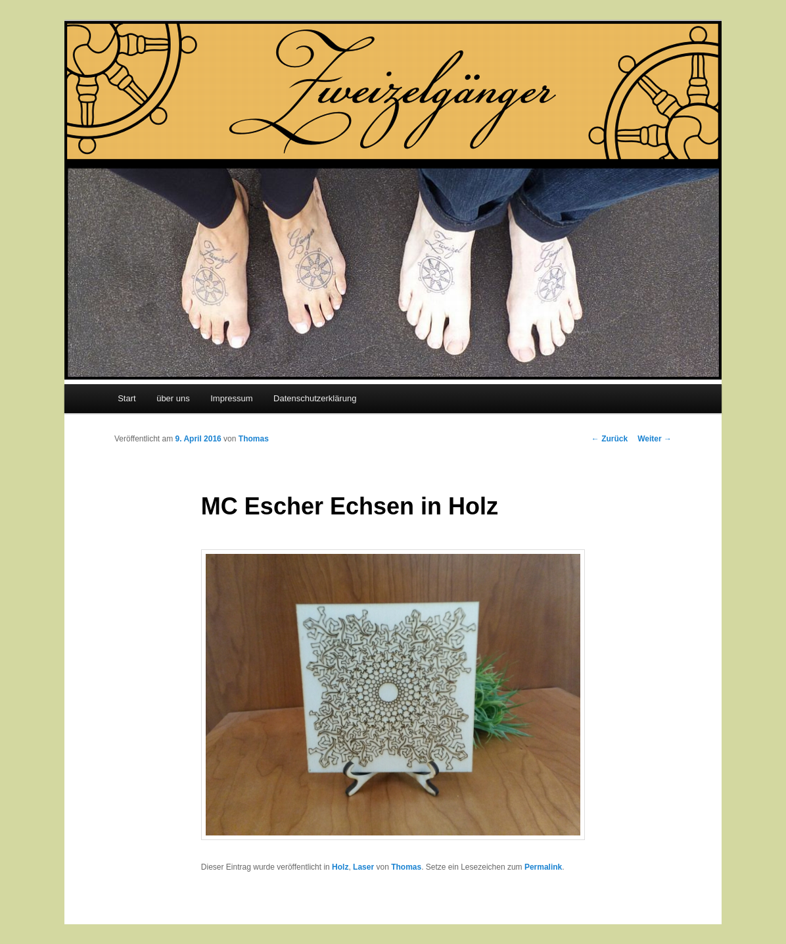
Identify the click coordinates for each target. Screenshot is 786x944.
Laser (363, 867)
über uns (173, 398)
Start (126, 398)
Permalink (543, 867)
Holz (340, 867)
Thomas (254, 438)
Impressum (231, 398)
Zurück (609, 438)
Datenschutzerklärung (314, 398)
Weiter (654, 438)
